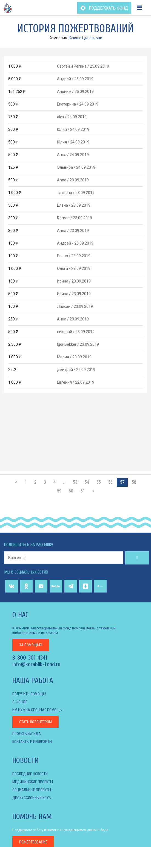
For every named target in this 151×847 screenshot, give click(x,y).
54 (87, 482)
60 (71, 491)
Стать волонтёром (35, 722)
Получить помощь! (29, 694)
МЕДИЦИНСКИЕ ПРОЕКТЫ (32, 782)
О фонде (19, 702)
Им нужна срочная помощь (37, 710)
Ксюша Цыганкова (85, 38)
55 (98, 482)
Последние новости (30, 774)
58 (134, 482)
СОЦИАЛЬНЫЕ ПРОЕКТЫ (31, 790)
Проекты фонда (26, 734)
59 (59, 491)
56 (110, 482)
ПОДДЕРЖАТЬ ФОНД (104, 8)
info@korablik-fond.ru (36, 664)
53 (75, 482)
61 (83, 491)
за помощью (30, 645)
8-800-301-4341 (29, 657)
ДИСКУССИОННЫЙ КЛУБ (31, 798)
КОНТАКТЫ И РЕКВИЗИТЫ (32, 742)
